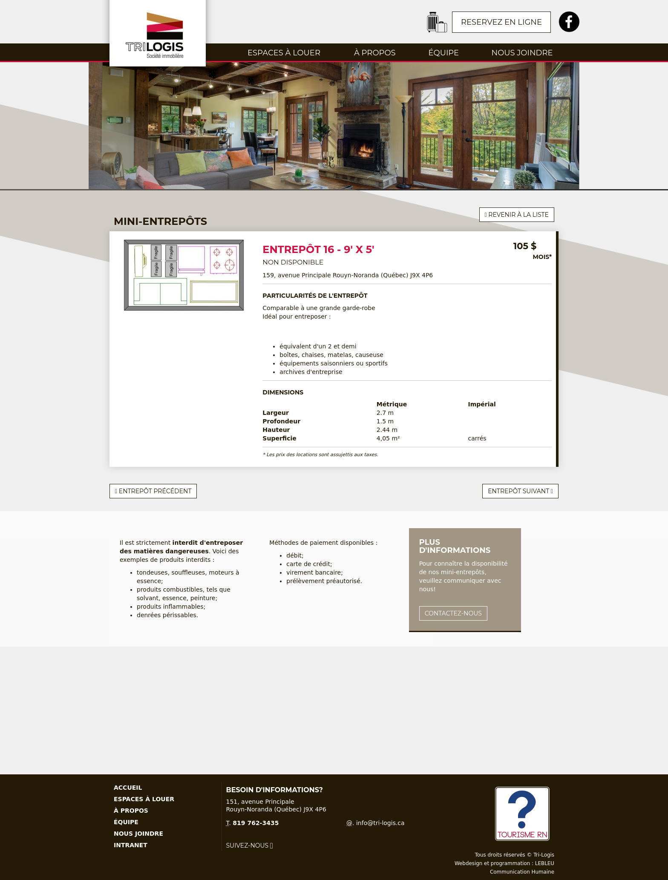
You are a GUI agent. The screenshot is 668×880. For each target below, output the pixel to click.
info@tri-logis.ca (380, 823)
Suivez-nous (249, 845)
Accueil (128, 787)
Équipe (444, 53)
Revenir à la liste (517, 215)
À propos (375, 53)
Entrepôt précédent (153, 491)
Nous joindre (522, 53)
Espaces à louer (284, 53)
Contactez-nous (453, 613)
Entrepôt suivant (520, 491)
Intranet (130, 845)
